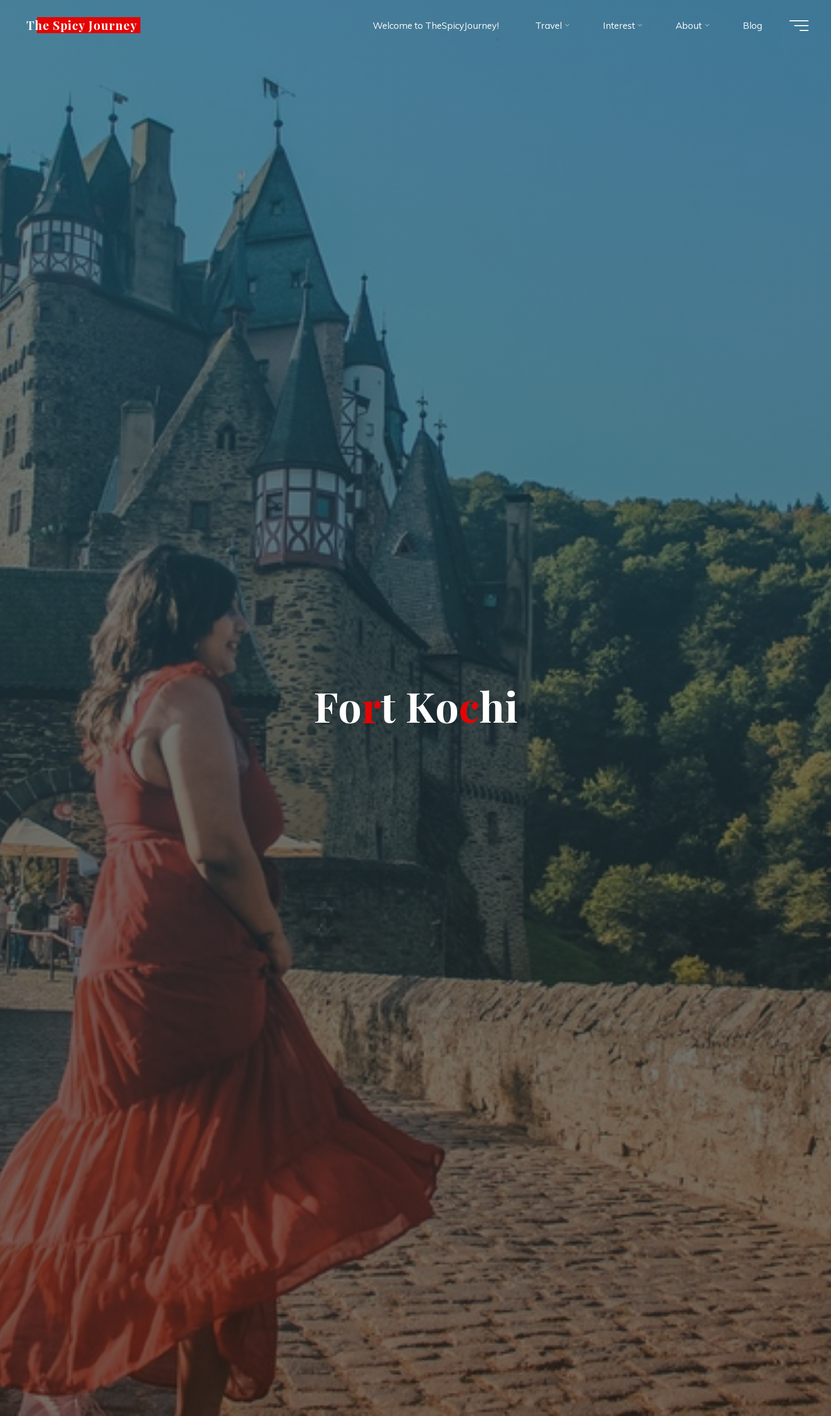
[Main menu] (799, 25)
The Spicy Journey (82, 25)
